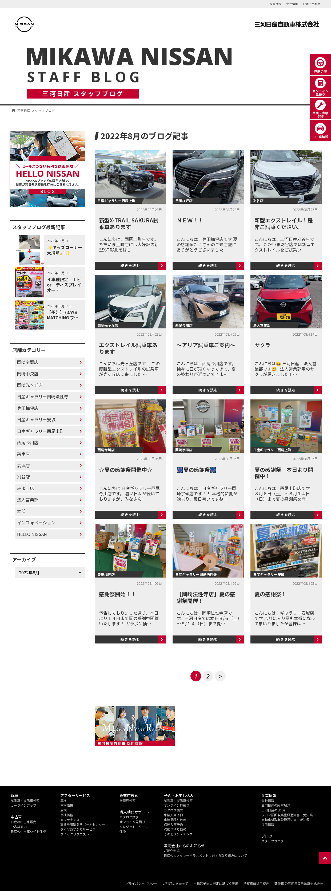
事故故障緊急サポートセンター (82, 824)
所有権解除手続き (256, 883)
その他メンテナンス (178, 834)
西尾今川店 (27, 442)
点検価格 (66, 815)
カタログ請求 (129, 817)
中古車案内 (19, 826)
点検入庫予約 (173, 824)
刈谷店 (23, 476)
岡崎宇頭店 (27, 362)
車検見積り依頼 (175, 819)
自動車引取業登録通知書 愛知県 (285, 819)
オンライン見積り (132, 821)
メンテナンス (69, 819)
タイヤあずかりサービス (77, 829)
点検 (63, 810)
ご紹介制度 (172, 850)
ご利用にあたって (175, 883)
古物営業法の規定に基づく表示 (215, 883)
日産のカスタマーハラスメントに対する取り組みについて (205, 855)
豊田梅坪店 (27, 408)
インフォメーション (36, 522)
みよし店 (25, 488)
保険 (122, 831)
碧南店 (23, 454)
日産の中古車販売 (23, 821)
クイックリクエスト (74, 834)
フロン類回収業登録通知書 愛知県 (287, 815)
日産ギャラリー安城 (36, 419)
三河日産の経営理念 (275, 805)
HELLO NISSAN (32, 534)
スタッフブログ (272, 841)
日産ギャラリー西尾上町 (40, 431)
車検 (63, 800)
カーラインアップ (23, 805)
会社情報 (292, 4)
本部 (21, 511)
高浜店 (23, 465)
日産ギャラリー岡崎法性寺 (42, 396)
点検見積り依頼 (175, 829)
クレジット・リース (133, 826)
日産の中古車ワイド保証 (28, 831)
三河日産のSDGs (273, 810)
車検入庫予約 (173, 815)
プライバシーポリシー (141, 883)
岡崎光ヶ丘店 (30, 385)
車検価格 (66, 805)
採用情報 (275, 4)
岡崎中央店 (27, 373)
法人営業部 (27, 499)
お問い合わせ (311, 4)
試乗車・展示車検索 (25, 800)
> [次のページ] (220, 676)
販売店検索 (127, 800)
